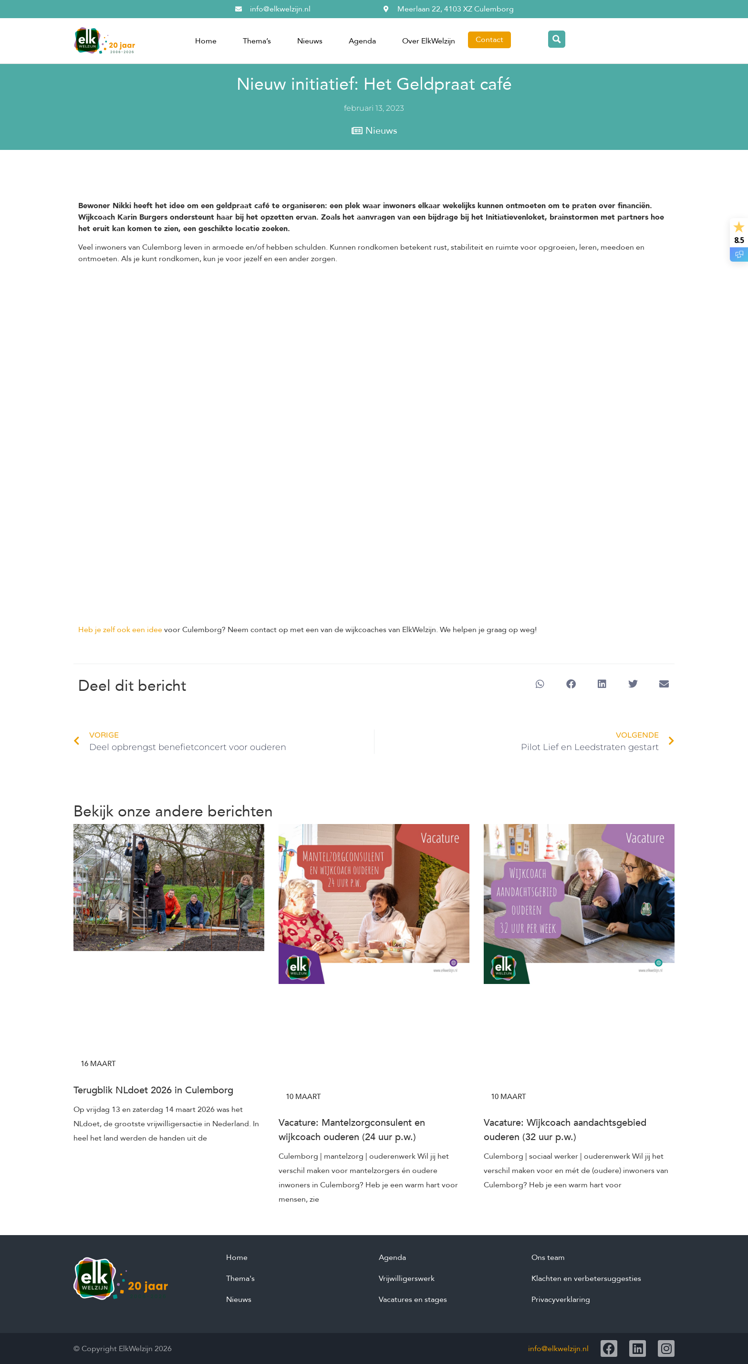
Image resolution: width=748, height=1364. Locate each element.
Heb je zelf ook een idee (120, 629)
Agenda (362, 41)
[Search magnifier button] (557, 39)
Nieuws (309, 41)
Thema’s (257, 41)
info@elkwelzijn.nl (558, 1348)
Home (206, 41)
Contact (489, 39)
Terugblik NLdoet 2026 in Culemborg (153, 1090)
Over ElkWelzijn (428, 41)
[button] (540, 684)
